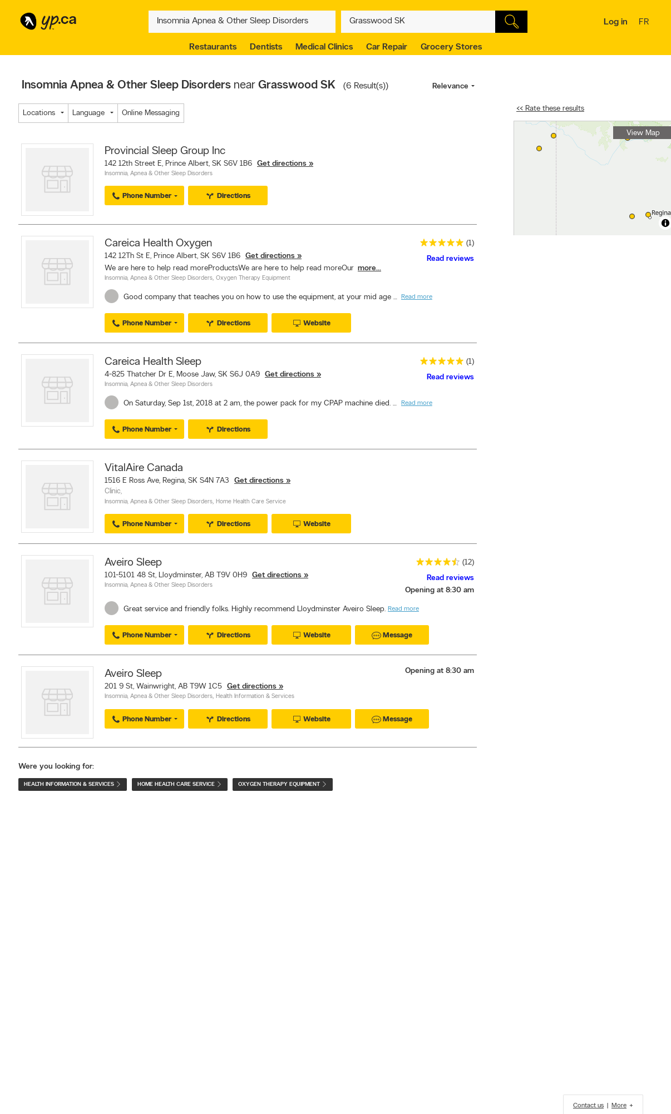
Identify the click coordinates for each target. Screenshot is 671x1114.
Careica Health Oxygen (158, 243)
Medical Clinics (324, 47)
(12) (468, 562)
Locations (39, 113)
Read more (416, 297)
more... (369, 268)
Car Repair (386, 47)
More (618, 1105)
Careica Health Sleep (153, 362)
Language (88, 113)
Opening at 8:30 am (439, 590)
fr (645, 22)
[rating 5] (439, 245)
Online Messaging (151, 113)
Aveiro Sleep (133, 562)
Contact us (588, 1105)
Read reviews (450, 259)
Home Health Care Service (251, 502)
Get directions (282, 164)
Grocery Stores (451, 47)
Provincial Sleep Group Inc (165, 151)
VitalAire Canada (144, 468)
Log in (616, 22)
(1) (470, 243)
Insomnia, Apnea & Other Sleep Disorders (159, 174)
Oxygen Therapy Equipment (253, 278)
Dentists (266, 47)
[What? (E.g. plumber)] (242, 22)
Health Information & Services (255, 697)
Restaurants (212, 47)
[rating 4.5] (435, 564)
